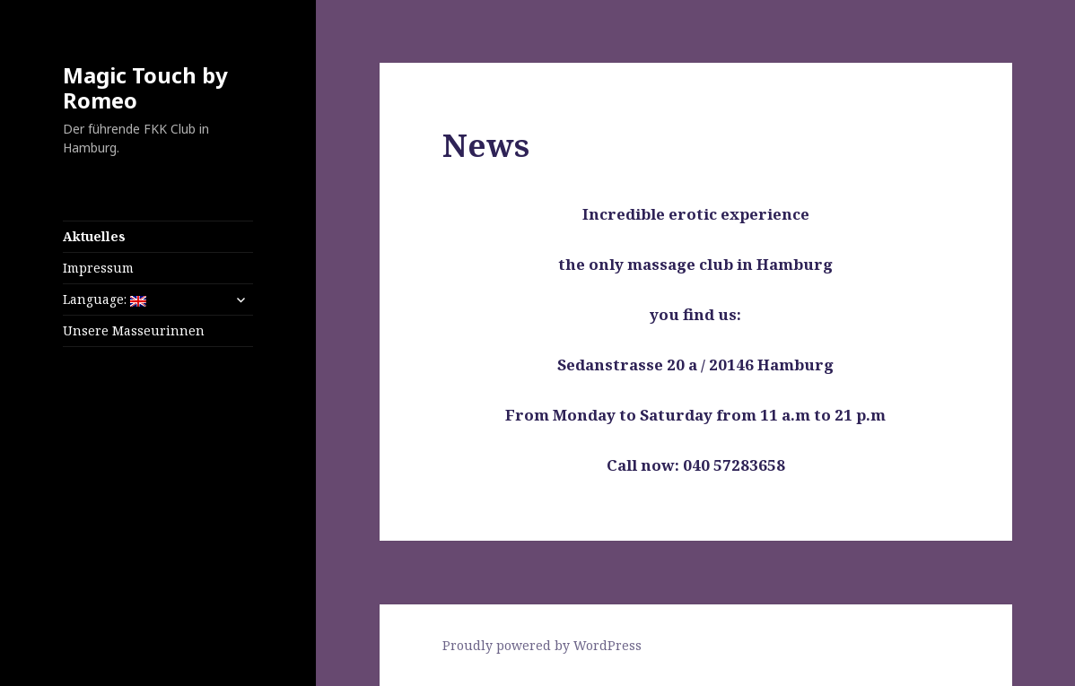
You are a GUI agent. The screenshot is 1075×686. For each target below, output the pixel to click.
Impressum (98, 267)
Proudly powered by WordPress (542, 645)
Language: (104, 299)
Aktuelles (94, 236)
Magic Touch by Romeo (145, 87)
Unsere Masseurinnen (134, 330)
